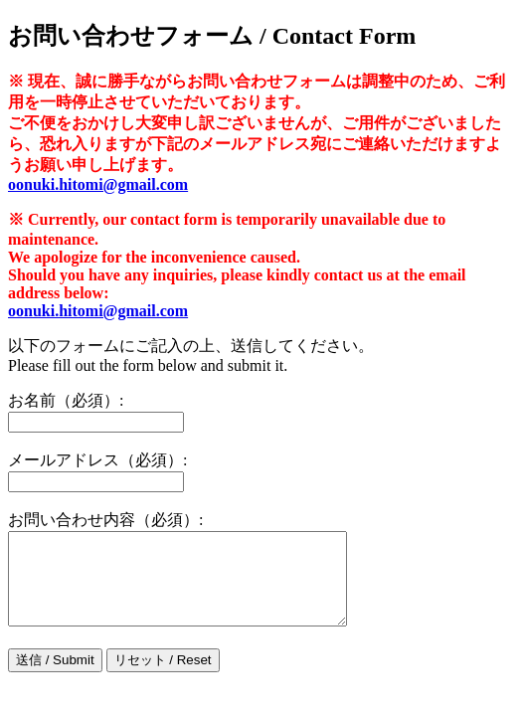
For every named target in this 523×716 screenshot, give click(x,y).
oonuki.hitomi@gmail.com (98, 184)
